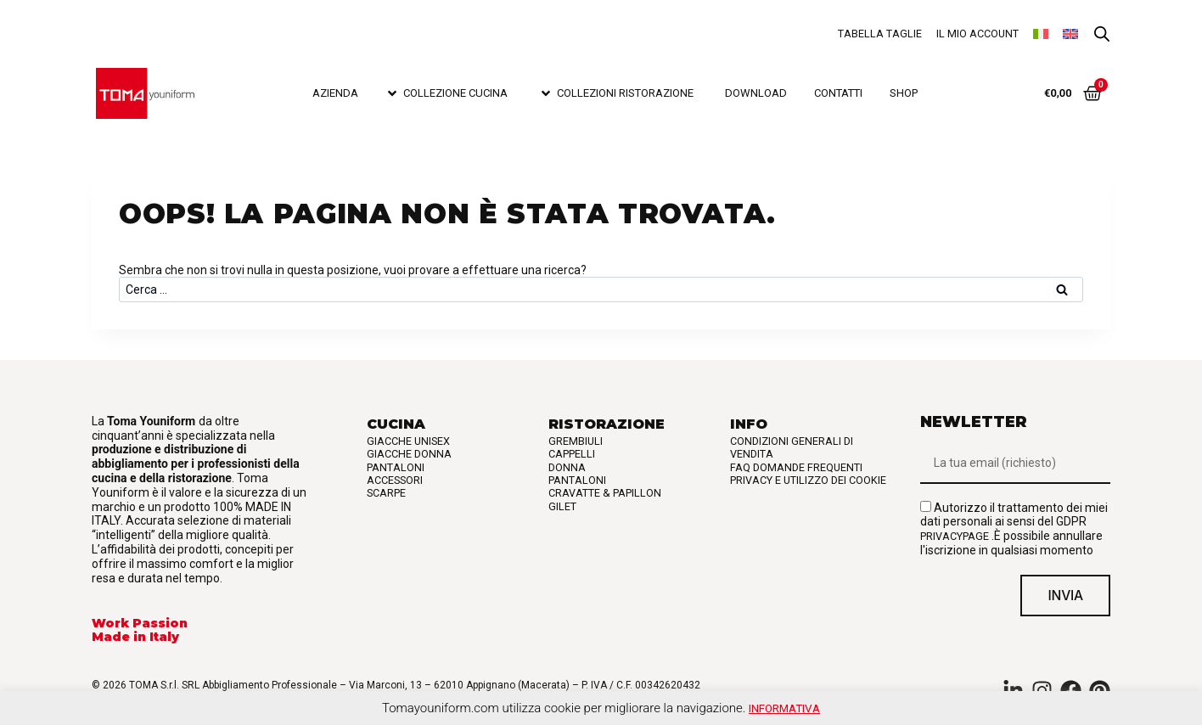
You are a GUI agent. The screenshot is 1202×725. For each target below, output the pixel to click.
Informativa (784, 708)
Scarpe (386, 492)
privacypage (954, 536)
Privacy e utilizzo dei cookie (808, 480)
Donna (567, 467)
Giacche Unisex (408, 441)
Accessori (395, 480)
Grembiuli (575, 441)
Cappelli (571, 453)
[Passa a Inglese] (1070, 34)
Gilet (562, 506)
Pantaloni (395, 467)
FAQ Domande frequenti (796, 467)
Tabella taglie (880, 33)
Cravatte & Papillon (604, 492)
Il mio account (977, 33)
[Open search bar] (1101, 34)
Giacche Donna (409, 453)
